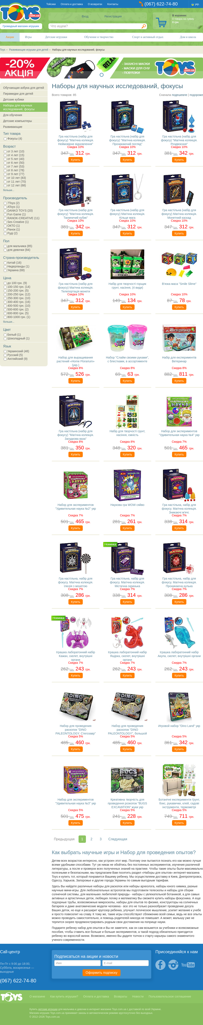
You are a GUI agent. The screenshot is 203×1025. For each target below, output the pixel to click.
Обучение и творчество (98, 37)
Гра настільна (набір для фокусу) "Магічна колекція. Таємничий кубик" (75, 213)
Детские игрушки (56, 37)
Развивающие (12, 126)
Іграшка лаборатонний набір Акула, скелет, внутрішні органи (179, 654)
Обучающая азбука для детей (23, 87)
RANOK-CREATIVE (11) (21, 218)
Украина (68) (14, 270)
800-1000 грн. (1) (17, 317)
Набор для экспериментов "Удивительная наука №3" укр (75, 801)
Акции (10, 37)
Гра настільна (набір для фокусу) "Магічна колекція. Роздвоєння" (179, 140)
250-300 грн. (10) (17, 298)
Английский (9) (15, 358)
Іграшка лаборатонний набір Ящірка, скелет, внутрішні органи (127, 656)
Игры (28, 37)
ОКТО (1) (12, 225)
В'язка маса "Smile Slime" (179, 283)
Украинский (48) (16, 351)
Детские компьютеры (17, 121)
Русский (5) (13, 355)
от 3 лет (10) (14, 151)
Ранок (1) (12, 229)
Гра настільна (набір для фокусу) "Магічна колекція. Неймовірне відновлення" (75, 140)
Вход (85, 16)
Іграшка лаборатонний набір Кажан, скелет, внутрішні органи (75, 656)
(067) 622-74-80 (161, 4)
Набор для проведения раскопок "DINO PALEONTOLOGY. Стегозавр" (76, 729)
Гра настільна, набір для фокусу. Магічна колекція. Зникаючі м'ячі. (179, 508)
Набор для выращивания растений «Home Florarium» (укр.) (76, 361)
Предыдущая (64, 839)
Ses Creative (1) (16, 222)
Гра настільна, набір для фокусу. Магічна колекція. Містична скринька (127, 582)
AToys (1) (12, 206)
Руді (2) (10, 233)
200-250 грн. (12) (17, 294)
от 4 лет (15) (14, 155)
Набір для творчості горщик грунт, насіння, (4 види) (127, 285)
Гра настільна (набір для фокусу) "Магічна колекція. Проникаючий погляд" (127, 140)
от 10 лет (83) (15, 177)
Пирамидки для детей (18, 93)
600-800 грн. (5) (16, 313)
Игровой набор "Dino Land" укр (179, 726)
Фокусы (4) (13, 138)
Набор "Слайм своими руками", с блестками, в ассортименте (127, 359)
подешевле (179, 95)
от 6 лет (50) (14, 162)
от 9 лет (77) (14, 174)
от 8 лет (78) (14, 170)
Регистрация (113, 16)
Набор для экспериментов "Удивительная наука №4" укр (179, 433)
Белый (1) (12, 334)
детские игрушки (47, 1009)
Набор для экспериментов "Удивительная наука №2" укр (75, 506)
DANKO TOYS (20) (18, 210)
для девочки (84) (17, 249)
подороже (196, 95)
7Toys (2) (12, 203)
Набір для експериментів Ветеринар (179, 359)
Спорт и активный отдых (147, 37)
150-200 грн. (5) (16, 290)
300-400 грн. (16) (17, 302)
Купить (75, 159)
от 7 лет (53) (14, 166)
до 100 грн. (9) (15, 283)
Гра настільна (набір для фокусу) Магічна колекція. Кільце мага (127, 213)
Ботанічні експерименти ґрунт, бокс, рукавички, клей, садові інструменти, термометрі (179, 803)
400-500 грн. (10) (17, 305)
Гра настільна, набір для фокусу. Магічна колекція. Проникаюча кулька (179, 582)
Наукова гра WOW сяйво (127, 505)
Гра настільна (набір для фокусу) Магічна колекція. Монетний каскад (179, 213)
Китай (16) (12, 262)
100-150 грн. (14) (17, 286)
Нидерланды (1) (16, 266)
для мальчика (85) (18, 246)
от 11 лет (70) (15, 181)
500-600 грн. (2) (16, 309)
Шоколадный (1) (16, 338)
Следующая (117, 839)
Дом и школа (188, 37)
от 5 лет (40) (14, 159)
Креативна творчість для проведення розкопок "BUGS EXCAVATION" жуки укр (127, 803)
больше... (8, 190)
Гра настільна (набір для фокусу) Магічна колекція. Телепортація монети (75, 287)
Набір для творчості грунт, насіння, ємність (127, 433)
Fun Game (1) (15, 214)
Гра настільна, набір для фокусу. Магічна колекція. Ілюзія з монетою (75, 582)
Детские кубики (13, 99)
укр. (197, 4)
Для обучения (12, 115)
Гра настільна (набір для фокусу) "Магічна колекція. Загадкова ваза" (75, 434)
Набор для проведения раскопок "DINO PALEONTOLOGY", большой (127, 729)
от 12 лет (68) (15, 185)
